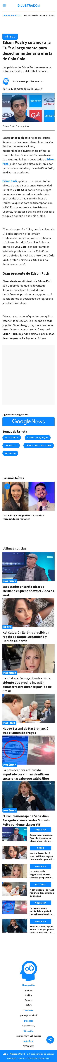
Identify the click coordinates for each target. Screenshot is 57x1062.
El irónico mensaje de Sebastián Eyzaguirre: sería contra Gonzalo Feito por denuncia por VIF (26, 820)
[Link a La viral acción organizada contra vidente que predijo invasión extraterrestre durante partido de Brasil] (28, 658)
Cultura (29, 1005)
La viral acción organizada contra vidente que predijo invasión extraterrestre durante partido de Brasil (27, 684)
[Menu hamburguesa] (4, 5)
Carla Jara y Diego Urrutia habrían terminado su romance (23, 517)
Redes (7, 626)
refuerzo (10, 453)
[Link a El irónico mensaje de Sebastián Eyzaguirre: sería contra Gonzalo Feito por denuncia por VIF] (28, 795)
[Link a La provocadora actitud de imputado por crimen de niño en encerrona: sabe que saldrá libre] (28, 750)
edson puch (12, 437)
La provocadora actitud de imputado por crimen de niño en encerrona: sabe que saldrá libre (25, 774)
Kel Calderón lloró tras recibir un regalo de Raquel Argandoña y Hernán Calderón (25, 636)
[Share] (50, 1040)
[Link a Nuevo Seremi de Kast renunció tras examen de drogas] (28, 708)
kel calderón (32, 15)
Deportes (28, 1000)
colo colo (11, 445)
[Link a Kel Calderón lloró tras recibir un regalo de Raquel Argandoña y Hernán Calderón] (28, 612)
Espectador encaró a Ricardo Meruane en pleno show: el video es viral (28, 590)
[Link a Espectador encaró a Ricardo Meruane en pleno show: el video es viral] (28, 566)
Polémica (9, 581)
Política (9, 722)
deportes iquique (37, 437)
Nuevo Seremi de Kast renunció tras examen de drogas (25, 730)
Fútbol (10, 36)
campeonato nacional (38, 445)
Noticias (28, 990)
